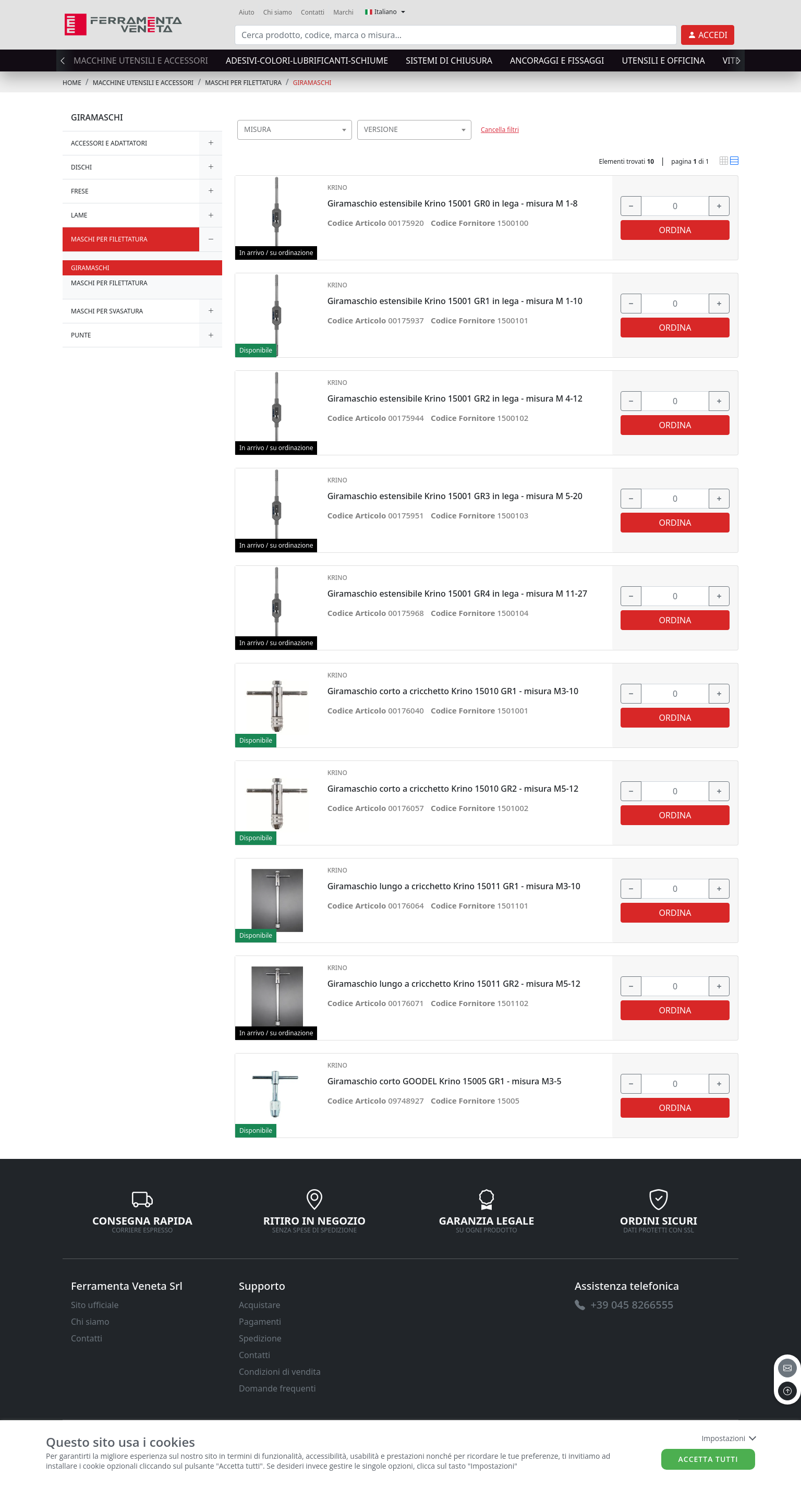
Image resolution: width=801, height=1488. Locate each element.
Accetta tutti (708, 1459)
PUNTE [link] (81, 335)
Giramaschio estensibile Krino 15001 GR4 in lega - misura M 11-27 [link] (457, 594)
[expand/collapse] (210, 143)
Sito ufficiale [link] (95, 1305)
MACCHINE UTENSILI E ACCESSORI (141, 60)
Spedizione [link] (260, 1338)
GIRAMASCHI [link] (312, 82)
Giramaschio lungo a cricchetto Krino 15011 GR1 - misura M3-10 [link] (453, 886)
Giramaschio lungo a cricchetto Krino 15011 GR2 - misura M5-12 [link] (453, 984)
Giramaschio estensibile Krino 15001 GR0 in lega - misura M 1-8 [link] (452, 204)
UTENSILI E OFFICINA (663, 60)
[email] (787, 1368)
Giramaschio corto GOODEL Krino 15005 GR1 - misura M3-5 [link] (444, 1081)
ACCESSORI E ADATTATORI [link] (109, 143)
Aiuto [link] (246, 12)
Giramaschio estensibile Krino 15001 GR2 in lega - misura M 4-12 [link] (454, 399)
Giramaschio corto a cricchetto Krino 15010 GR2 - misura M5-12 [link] (452, 789)
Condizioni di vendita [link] (280, 1371)
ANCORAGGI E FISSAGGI (557, 60)
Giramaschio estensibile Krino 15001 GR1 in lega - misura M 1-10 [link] (454, 301)
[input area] (456, 35)
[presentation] (65, 60)
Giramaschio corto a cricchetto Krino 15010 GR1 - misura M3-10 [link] (452, 691)
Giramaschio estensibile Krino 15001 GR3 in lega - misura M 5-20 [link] (454, 496)
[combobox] (294, 130)
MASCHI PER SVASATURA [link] (107, 311)
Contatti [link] (312, 12)
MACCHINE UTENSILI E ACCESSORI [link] (143, 82)
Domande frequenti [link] (277, 1388)
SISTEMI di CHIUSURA (449, 60)
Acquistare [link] (260, 1305)
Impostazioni (728, 1438)
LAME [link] (79, 215)
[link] (123, 23)
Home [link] (72, 82)
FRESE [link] (80, 191)
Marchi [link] (343, 12)
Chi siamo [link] (277, 12)
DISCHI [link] (81, 167)
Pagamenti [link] (260, 1321)
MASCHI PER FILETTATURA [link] (243, 82)
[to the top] (787, 1391)
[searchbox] (346, 142)
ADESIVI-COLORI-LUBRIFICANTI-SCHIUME (307, 60)
